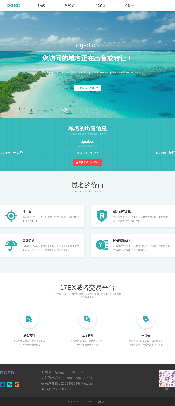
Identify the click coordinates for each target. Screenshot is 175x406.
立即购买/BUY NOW (87, 88)
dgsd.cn (87, 141)
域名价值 (100, 5)
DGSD (13, 5)
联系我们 (70, 5)
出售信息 (40, 5)
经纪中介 (130, 5)
